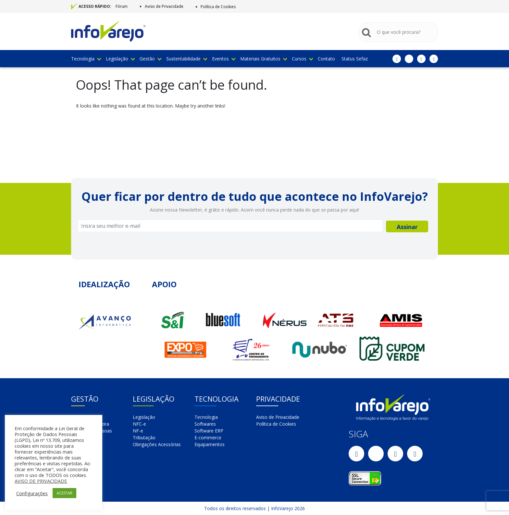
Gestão (150, 59)
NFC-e (139, 424)
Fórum (122, 6)
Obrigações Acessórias (157, 444)
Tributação (144, 437)
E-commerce (207, 437)
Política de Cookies (218, 6)
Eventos (223, 59)
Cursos (302, 59)
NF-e (138, 431)
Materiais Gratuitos (263, 59)
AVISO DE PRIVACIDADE (41, 481)
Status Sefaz (354, 59)
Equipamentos (209, 444)
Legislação (120, 59)
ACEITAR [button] (64, 493)
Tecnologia (86, 59)
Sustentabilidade (186, 59)
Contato (326, 59)
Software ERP (208, 431)
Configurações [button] (32, 493)
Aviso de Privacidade (164, 6)
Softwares (205, 424)
